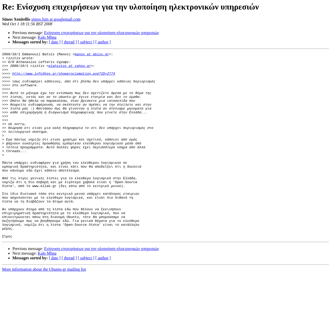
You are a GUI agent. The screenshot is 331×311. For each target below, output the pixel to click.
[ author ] (103, 42)
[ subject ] (86, 42)
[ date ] (55, 42)
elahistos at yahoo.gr (69, 68)
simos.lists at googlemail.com (55, 19)
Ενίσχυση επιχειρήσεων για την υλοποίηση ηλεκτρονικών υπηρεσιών (101, 32)
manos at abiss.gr (92, 54)
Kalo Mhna (47, 37)
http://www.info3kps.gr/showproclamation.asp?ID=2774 (63, 78)
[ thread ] (69, 42)
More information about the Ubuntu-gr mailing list (44, 306)
